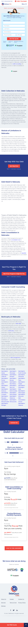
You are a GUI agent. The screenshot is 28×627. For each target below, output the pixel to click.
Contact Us (21, 599)
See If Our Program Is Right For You (14, 273)
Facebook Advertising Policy (18, 42)
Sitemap (3, 606)
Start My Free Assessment (14, 548)
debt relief (18, 323)
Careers (12, 599)
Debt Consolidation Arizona (21, 399)
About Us (3, 599)
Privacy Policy (4, 42)
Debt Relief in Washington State (21, 387)
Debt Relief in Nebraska (16, 276)
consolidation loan (15, 240)
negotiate (23, 253)
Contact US (14, 422)
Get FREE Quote (12, 625)
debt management (15, 357)
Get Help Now (14, 166)
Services (3, 602)
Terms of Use (11, 42)
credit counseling (16, 64)
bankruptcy (11, 330)
